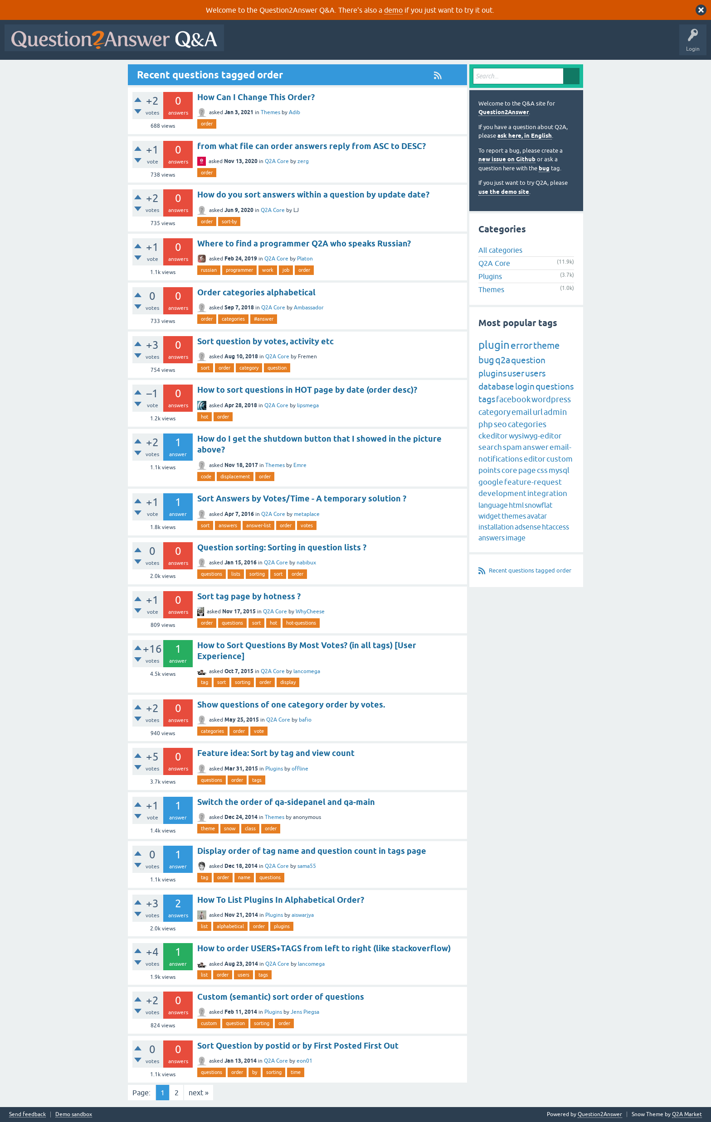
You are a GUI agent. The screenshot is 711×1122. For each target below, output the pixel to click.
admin (555, 412)
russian (209, 270)
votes (307, 525)
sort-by (229, 221)
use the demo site (503, 191)
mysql (559, 470)
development (502, 493)
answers (228, 525)
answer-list (258, 525)
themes (514, 516)
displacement (235, 476)
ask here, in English (524, 135)
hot (204, 416)
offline (300, 769)
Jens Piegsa (305, 1012)
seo (500, 424)
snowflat (538, 505)
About (508, 44)
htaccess (555, 527)
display (288, 682)
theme (208, 828)
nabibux (306, 562)
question (277, 368)
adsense (528, 527)
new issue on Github (507, 159)
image (516, 538)
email (521, 412)
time (296, 1072)
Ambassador (309, 307)
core (509, 470)
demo (393, 10)
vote (259, 731)
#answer (263, 319)
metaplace (307, 514)
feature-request (533, 481)
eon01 (304, 1061)
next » (199, 1092)
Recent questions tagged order (530, 570)
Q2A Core (277, 161)
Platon (305, 258)
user (515, 373)
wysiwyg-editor (535, 435)
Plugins (274, 769)
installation (496, 527)
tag (204, 682)
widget (489, 516)
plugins (282, 926)
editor (534, 458)
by (254, 1072)
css (542, 470)
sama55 (306, 866)
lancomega (306, 671)
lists (235, 574)
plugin (494, 345)
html (516, 505)
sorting (257, 574)
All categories (500, 250)
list (204, 926)
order (207, 123)
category (248, 368)
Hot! (312, 44)
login (525, 386)
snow (230, 828)
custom (209, 1023)
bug (544, 168)
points (489, 470)
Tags (381, 44)
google (490, 481)
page (527, 470)
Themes (270, 112)
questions (211, 574)
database (496, 386)
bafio (305, 720)
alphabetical (230, 926)
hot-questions (301, 623)
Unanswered (347, 44)
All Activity (244, 44)
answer (536, 447)
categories (233, 319)
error (521, 345)
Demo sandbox (73, 1114)
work (267, 270)
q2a (502, 360)
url (538, 412)
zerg (303, 161)
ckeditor (493, 435)
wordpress (551, 399)
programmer (239, 270)
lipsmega (308, 405)
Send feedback (27, 1114)
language (493, 505)
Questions (280, 44)
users (243, 975)
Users (410, 44)
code (206, 476)
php (485, 424)
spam (512, 447)
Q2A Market (687, 1114)
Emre (300, 465)
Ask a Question (447, 44)
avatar (537, 516)
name (244, 877)
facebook (513, 399)
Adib (294, 112)
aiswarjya (303, 915)
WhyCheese (310, 611)
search (490, 447)
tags (257, 780)
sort (205, 368)
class (250, 828)
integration (547, 493)
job (285, 270)
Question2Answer (503, 112)
